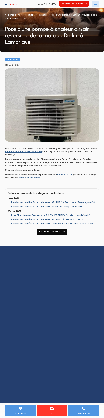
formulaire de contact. (30, 177)
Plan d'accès (20, 413)
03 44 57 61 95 (65, 174)
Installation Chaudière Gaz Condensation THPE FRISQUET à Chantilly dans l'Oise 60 (52, 223)
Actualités (31, 15)
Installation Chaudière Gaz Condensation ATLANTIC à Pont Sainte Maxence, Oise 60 (53, 202)
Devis (52, 413)
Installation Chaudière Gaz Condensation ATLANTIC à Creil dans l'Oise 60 (47, 219)
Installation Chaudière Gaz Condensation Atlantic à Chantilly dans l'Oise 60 (47, 206)
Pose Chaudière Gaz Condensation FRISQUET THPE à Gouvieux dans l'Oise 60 (50, 215)
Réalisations (43, 15)
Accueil (21, 15)
